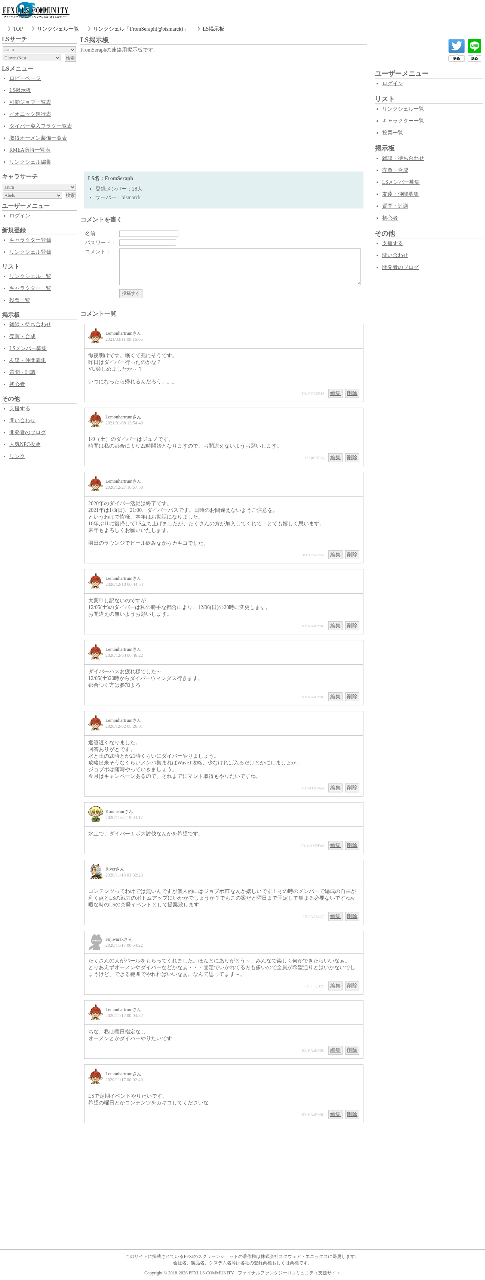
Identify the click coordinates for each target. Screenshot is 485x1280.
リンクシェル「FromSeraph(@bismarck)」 (140, 29)
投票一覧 (19, 300)
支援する (19, 408)
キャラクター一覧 (30, 288)
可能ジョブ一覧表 (30, 102)
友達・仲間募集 (27, 360)
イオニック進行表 (30, 114)
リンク (17, 456)
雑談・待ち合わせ (30, 324)
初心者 (17, 384)
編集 (335, 393)
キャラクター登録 (30, 240)
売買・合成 (22, 336)
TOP (18, 29)
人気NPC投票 (24, 444)
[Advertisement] (223, 111)
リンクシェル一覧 (58, 29)
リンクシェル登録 (30, 252)
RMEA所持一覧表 (29, 150)
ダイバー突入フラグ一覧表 (40, 126)
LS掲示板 (213, 29)
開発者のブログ (27, 432)
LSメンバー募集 (28, 348)
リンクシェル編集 (30, 162)
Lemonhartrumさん (123, 333)
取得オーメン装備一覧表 (38, 138)
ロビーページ (25, 78)
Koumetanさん (119, 811)
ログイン (19, 216)
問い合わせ (22, 420)
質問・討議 (22, 372)
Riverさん (115, 869)
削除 (352, 393)
